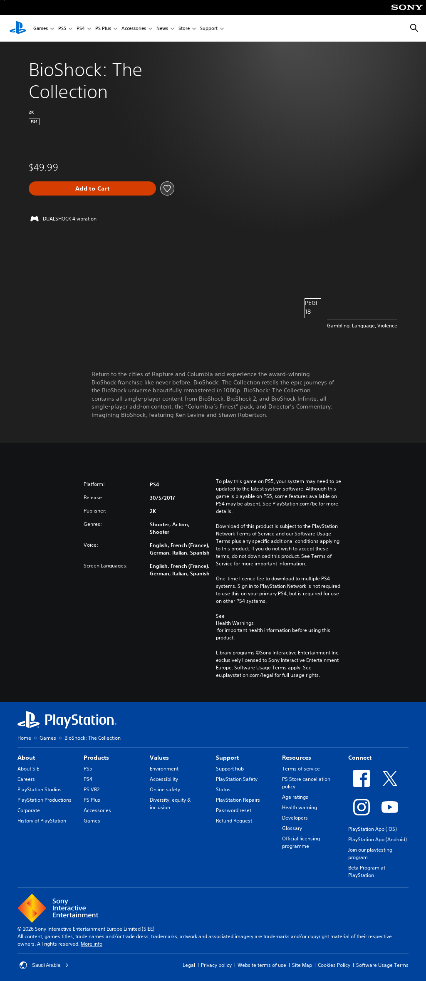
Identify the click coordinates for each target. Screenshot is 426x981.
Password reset (233, 810)
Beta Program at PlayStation (366, 871)
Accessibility (164, 779)
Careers (26, 779)
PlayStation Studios (39, 789)
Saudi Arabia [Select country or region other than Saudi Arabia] (44, 965)
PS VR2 (91, 789)
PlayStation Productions (44, 799)
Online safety (165, 789)
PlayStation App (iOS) (372, 828)
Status (223, 789)
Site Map (302, 965)
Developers (295, 817)
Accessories (133, 28)
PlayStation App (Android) (377, 839)
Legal (189, 965)
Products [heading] (96, 757)
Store (184, 28)
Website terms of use (262, 965)
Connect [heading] (360, 757)
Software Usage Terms (382, 965)
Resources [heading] (296, 757)
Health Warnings (235, 623)
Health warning (299, 807)
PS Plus (103, 28)
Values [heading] (159, 757)
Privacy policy (216, 965)
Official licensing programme (301, 842)
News (162, 28)
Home (24, 737)
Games (40, 28)
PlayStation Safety (237, 779)
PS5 (62, 28)
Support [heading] (227, 757)
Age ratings (295, 796)
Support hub (230, 768)
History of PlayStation (41, 820)
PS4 (81, 28)
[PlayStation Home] (17, 28)
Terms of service (301, 768)
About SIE (28, 768)
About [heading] (26, 757)
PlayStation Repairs (238, 799)
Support (209, 28)
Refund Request (234, 820)
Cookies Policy (334, 965)
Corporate (28, 810)
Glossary (292, 828)
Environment (164, 768)
